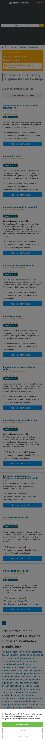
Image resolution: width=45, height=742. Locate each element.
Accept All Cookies (22, 724)
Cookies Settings (22, 736)
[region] (22, 725)
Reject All (22, 730)
